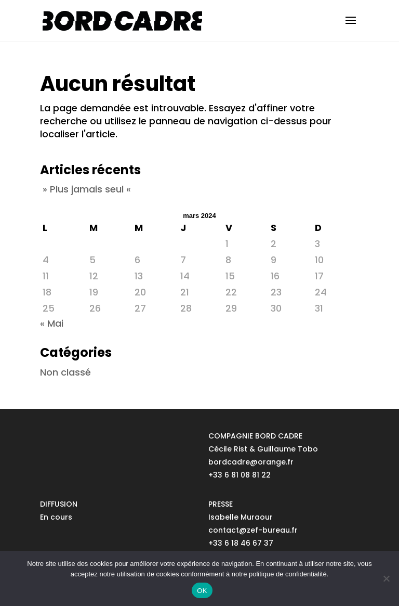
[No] (386, 578)
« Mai (51, 323)
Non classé (65, 372)
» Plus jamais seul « (87, 189)
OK (202, 591)
